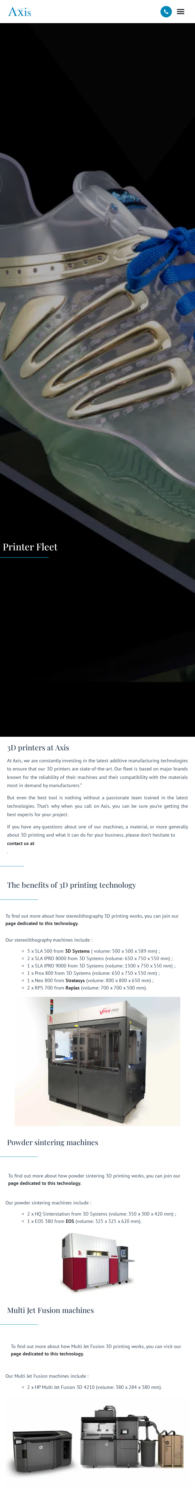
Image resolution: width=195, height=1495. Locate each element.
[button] (181, 11)
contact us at (20, 843)
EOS (70, 1221)
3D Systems (77, 951)
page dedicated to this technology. (42, 923)
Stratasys (75, 980)
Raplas (73, 988)
